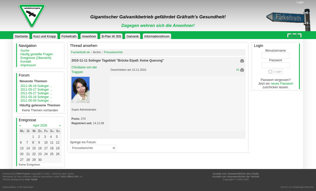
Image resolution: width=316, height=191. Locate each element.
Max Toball (31, 179)
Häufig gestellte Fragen (36, 54)
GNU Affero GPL (69, 176)
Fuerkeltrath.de (80, 52)
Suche (24, 50)
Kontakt (25, 61)
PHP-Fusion (23, 173)
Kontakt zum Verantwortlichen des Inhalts (236, 173)
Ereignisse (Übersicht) (35, 58)
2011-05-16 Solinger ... (36, 97)
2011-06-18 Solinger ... (36, 86)
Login (300, 2)
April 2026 (40, 125)
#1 (238, 69)
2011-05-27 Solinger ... (36, 89)
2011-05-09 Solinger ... (36, 100)
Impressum (28, 65)
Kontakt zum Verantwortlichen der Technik (235, 176)
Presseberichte (113, 52)
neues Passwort (282, 83)
